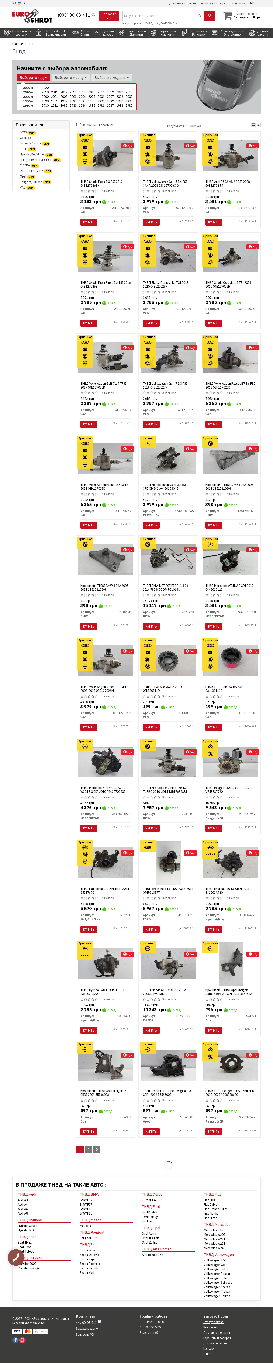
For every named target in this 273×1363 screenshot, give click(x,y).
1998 (119, 101)
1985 (91, 106)
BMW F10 (86, 1209)
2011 (54, 92)
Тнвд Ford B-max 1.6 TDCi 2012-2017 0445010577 (168, 891)
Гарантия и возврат (214, 3)
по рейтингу (107, 124)
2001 (54, 97)
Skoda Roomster (91, 1264)
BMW (26, 132)
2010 (45, 92)
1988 (119, 106)
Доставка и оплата (182, 3)
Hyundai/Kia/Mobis (34, 154)
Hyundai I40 (26, 1230)
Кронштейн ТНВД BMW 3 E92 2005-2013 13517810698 (230, 487)
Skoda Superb (89, 1268)
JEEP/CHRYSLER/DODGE (38, 160)
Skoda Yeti (87, 1273)
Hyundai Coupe (27, 1226)
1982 (64, 106)
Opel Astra (149, 1234)
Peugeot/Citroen (33, 182)
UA (21, 3)
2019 (129, 92)
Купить (88, 222)
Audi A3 (23, 1200)
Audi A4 (23, 1204)
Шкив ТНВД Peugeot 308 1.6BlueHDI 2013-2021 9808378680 (230, 1093)
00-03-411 (86, 1323)
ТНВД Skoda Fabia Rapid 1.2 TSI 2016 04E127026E (105, 284)
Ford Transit (150, 1221)
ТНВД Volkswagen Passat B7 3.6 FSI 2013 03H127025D (230, 385)
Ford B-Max (149, 1212)
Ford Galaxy (150, 1217)
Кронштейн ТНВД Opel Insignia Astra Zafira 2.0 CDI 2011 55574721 (229, 992)
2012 (64, 92)
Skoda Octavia (89, 1255)
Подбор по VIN (109, 16)
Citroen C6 (149, 1200)
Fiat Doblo (210, 1204)
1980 (45, 106)
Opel (25, 177)
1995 (91, 101)
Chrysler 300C (27, 1264)
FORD (26, 149)
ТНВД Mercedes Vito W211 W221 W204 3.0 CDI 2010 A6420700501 (102, 790)
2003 (73, 97)
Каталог (209, 1348)
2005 (91, 97)
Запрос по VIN (85, 1334)
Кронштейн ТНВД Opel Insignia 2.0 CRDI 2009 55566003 (104, 1093)
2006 (101, 97)
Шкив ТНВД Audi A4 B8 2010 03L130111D (162, 689)
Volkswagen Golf (215, 1265)
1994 (82, 101)
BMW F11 (86, 1213)
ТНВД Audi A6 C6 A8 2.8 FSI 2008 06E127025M (227, 183)
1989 (129, 106)
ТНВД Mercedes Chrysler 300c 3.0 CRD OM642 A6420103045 (165, 487)
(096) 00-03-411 (74, 15)
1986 (101, 106)
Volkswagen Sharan (217, 1287)
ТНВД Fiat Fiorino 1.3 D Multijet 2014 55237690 (104, 891)
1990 (45, 101)
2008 (119, 97)
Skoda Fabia (88, 1250)
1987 (110, 106)
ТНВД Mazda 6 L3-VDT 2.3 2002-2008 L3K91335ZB (165, 992)
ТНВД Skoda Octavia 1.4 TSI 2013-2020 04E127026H (166, 284)
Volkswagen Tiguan (217, 1291)
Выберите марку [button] (70, 77)
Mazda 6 (85, 1226)
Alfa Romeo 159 (152, 1255)
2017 (110, 92)
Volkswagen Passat (217, 1274)
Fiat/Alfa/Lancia (33, 143)
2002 (64, 97)
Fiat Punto (210, 1218)
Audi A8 (23, 1213)
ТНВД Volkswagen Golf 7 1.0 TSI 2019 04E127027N (165, 385)
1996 (101, 101)
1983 (73, 106)
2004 (82, 97)
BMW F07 (86, 1204)
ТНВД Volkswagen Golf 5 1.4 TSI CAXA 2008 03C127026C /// (165, 183)
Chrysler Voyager (29, 1268)
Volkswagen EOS (215, 1260)
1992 (64, 101)
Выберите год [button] (33, 77)
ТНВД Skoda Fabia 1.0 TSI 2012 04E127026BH (101, 183)
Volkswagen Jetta (216, 1269)
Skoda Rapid (88, 1259)
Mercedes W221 (214, 1244)
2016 (101, 92)
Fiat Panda (211, 1213)
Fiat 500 (209, 1200)
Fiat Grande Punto (216, 1209)
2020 (45, 88)
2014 (82, 92)
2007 (110, 97)
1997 (110, 101)
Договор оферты (215, 1343)
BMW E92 (86, 1200)
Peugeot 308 (88, 1238)
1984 (82, 106)
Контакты (239, 3)
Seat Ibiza (25, 1242)
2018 (119, 92)
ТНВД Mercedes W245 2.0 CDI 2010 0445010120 (229, 587)
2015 (91, 92)
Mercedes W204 (214, 1235)
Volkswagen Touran (217, 1296)
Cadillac (23, 138)
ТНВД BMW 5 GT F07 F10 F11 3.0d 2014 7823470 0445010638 (165, 587)
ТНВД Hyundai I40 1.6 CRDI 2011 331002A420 (227, 891)
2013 (73, 92)
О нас (207, 1354)
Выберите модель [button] (111, 77)
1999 (129, 101)
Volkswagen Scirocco (218, 1283)
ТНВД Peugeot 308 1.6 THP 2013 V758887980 (227, 790)
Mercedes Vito (213, 1230)
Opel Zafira (149, 1242)
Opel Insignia (150, 1238)
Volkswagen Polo (215, 1278)
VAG (25, 188)
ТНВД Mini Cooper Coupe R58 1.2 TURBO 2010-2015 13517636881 (165, 790)
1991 (54, 101)
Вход (255, 3)
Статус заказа (213, 1322)
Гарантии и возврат (217, 1338)
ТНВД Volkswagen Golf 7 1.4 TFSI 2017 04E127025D (103, 385)
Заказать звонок (87, 1329)
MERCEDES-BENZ (34, 171)
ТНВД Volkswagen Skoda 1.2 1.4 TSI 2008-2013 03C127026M (104, 689)
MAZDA (27, 166)
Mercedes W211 (214, 1239)
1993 (73, 101)
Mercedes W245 (214, 1248)
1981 (54, 106)
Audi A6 (23, 1209)
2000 (45, 97)
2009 (129, 97)
